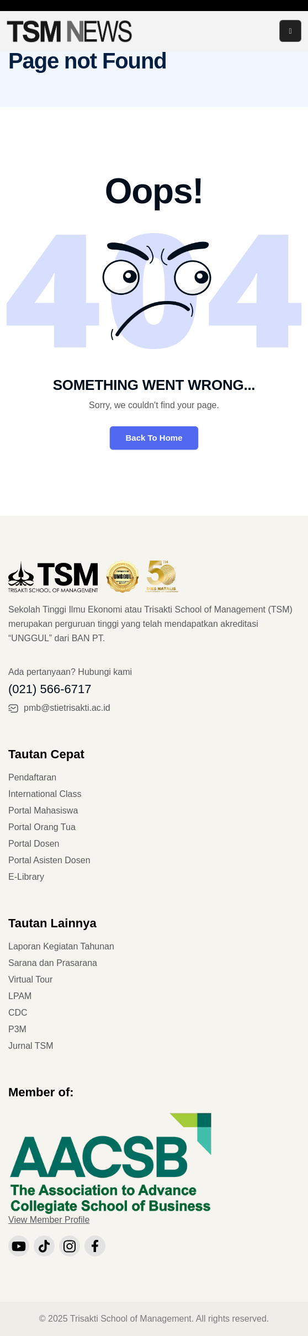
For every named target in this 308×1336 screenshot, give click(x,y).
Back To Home (153, 437)
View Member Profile (48, 1219)
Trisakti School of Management (131, 1318)
